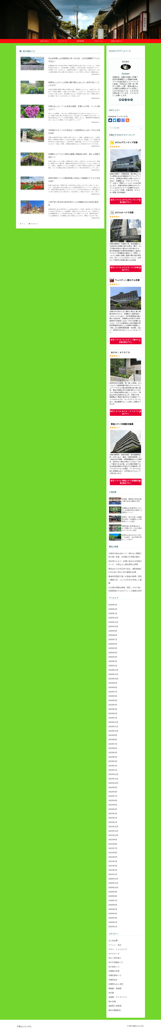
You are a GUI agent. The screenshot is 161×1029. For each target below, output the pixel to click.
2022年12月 (113, 774)
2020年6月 (112, 905)
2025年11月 (113, 622)
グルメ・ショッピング (117, 949)
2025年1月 (112, 666)
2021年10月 (113, 835)
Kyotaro (126, 74)
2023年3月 (112, 761)
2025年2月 (112, 661)
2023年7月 (112, 744)
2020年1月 (112, 927)
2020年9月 (112, 892)
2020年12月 (113, 879)
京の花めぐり (114, 967)
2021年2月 (112, 870)
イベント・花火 (114, 945)
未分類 (111, 993)
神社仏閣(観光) (114, 1010)
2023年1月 (112, 770)
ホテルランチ (114, 954)
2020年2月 (112, 922)
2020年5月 (112, 909)
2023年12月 (113, 722)
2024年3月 (112, 709)
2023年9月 (112, 735)
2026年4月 (112, 605)
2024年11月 (113, 674)
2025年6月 (112, 644)
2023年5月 (112, 753)
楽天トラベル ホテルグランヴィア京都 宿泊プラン (126, 201)
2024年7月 (112, 692)
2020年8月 (112, 896)
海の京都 (112, 1001)
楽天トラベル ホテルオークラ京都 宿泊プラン (125, 268)
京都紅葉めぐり (114, 975)
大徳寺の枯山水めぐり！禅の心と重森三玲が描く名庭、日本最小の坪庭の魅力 (125, 555)
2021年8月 (112, 844)
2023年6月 (112, 748)
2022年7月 (112, 796)
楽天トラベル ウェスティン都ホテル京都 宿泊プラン (126, 341)
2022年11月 (113, 779)
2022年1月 (112, 822)
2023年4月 (112, 757)
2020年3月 (112, 918)
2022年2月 (112, 818)
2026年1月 (112, 613)
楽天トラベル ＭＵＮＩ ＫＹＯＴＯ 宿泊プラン (125, 412)
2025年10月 (113, 626)
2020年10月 (113, 887)
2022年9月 (112, 787)
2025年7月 (112, 639)
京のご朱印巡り (114, 958)
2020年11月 (113, 883)
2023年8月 (112, 740)
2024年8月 (112, 687)
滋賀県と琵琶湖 (114, 1006)
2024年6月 (112, 696)
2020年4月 (112, 914)
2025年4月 (112, 653)
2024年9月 (112, 683)
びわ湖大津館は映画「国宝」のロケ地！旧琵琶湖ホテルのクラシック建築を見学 (125, 589)
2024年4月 (112, 705)
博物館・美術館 (114, 988)
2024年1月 (112, 718)
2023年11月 (113, 727)
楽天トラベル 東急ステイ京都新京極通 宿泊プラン (126, 482)
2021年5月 (112, 857)
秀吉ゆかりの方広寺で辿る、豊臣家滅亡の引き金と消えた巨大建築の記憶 (125, 570)
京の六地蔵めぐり (115, 962)
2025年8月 (112, 635)
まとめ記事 (113, 941)
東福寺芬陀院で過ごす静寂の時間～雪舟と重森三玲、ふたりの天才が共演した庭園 (125, 579)
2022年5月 (112, 805)
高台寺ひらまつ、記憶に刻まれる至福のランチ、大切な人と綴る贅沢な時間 (125, 562)
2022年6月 (112, 800)
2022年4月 (112, 809)
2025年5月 (112, 648)
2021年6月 (112, 853)
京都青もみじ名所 (115, 984)
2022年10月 (113, 783)
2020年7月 (112, 901)
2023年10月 (113, 731)
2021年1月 (112, 874)
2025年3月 (112, 657)
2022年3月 (112, 814)
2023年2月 (112, 766)
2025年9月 (112, 631)
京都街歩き (113, 980)
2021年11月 (113, 831)
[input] (125, 128)
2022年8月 (112, 792)
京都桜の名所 (114, 971)
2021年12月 (113, 827)
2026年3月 (112, 609)
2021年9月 (112, 840)
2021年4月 (112, 861)
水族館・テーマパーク (117, 997)
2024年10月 (113, 679)
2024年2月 (112, 713)
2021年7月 (112, 848)
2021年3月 (112, 866)
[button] (141, 128)
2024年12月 (113, 670)
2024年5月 (112, 700)
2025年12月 (113, 618)
